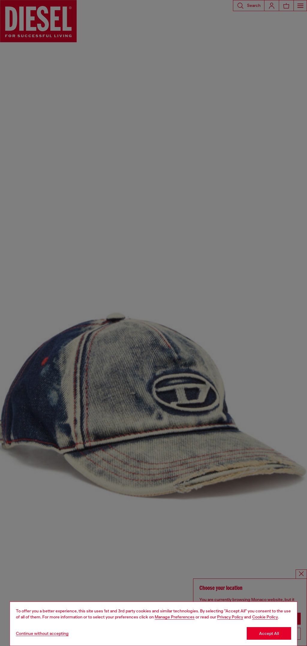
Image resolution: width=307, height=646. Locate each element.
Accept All (269, 633)
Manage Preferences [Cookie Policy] (175, 616)
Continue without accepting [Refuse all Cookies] (42, 633)
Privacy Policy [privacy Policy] (230, 616)
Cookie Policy (265, 616)
